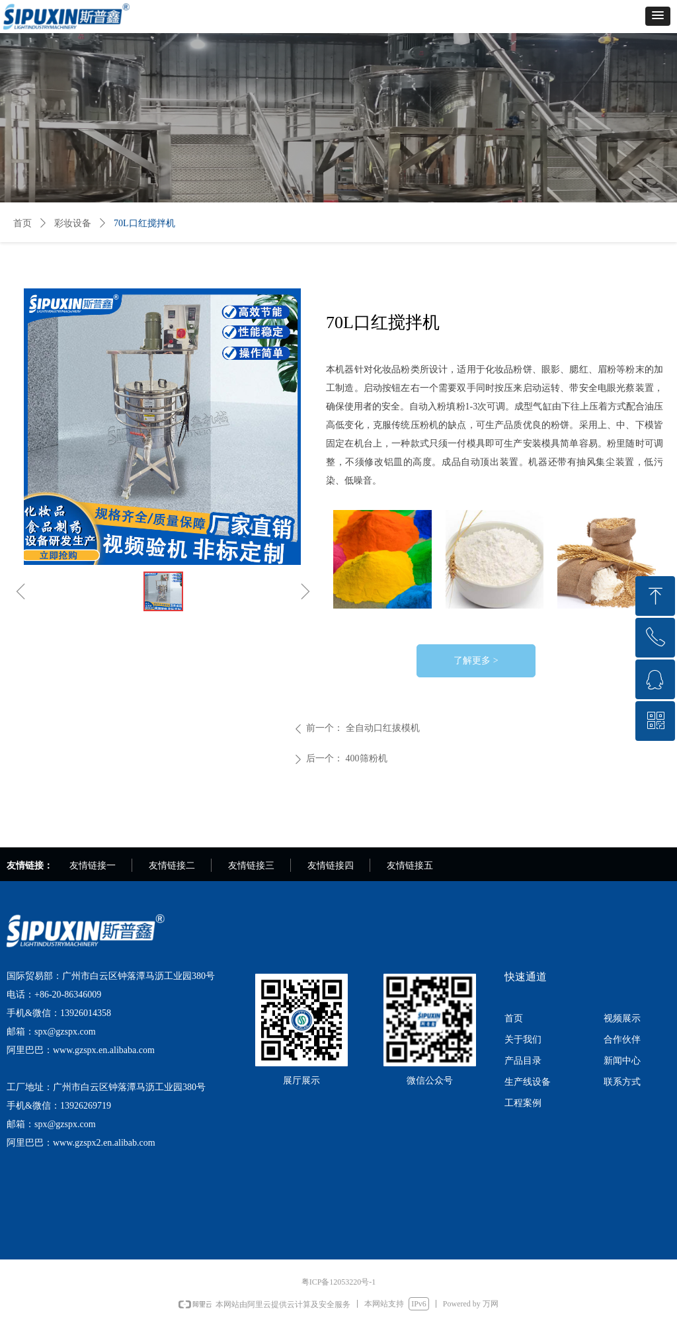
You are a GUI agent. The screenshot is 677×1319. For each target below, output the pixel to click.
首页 (22, 223)
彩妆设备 (72, 223)
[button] (657, 16)
